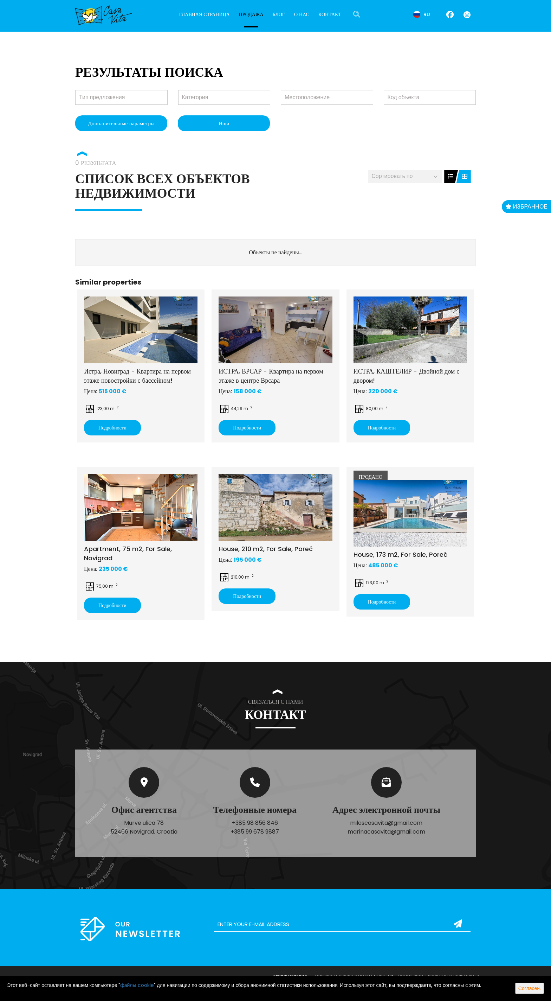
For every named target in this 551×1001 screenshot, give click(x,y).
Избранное (526, 207)
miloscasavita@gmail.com (386, 823)
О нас (301, 14)
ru (421, 14)
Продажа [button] (251, 14)
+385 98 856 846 (255, 823)
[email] (342, 924)
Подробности (112, 427)
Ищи (224, 123)
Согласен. (529, 988)
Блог (279, 14)
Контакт (329, 14)
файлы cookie (137, 985)
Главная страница (204, 14)
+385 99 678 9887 (255, 832)
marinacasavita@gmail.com (386, 832)
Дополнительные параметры (121, 123)
